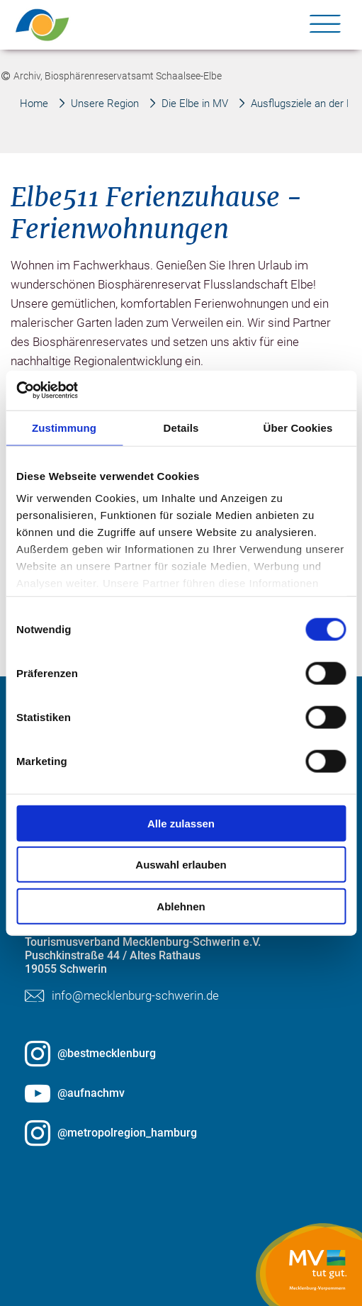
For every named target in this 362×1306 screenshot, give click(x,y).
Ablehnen (181, 906)
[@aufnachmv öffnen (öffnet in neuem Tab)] (181, 1093)
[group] (181, 521)
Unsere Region (105, 103)
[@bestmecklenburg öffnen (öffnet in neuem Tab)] (181, 1053)
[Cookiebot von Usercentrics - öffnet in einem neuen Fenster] (78, 390)
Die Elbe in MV (195, 103)
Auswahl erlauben (180, 865)
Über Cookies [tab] (298, 427)
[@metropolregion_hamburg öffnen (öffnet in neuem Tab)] (181, 1133)
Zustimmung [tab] (64, 427)
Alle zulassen (181, 823)
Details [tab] (181, 427)
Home (34, 103)
